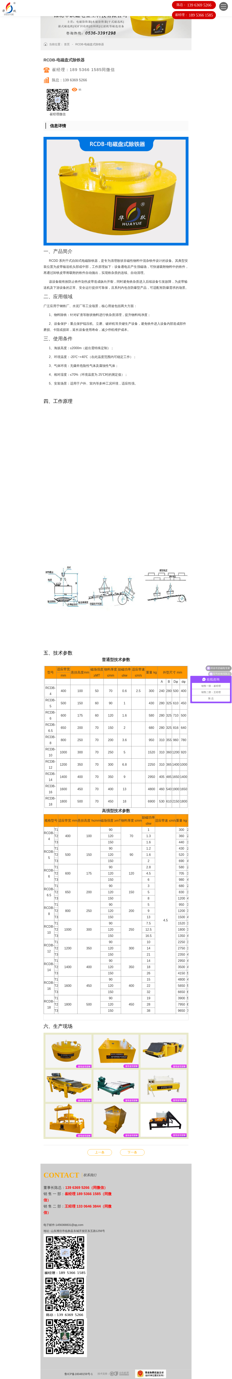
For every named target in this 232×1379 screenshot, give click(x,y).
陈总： (193, 5)
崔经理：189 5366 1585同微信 (83, 69)
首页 (67, 44)
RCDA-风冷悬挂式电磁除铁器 (132, 1152)
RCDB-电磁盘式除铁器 (89, 44)
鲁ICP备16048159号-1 (78, 1374)
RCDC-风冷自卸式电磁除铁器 (100, 1152)
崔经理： (194, 15)
